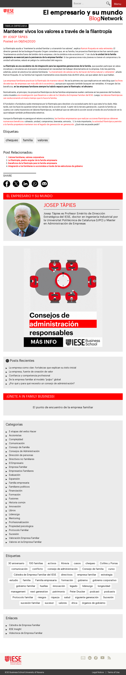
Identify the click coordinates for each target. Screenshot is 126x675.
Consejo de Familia (19, 447)
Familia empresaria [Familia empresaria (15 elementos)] (46, 580)
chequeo (12, 140)
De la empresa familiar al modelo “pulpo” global (35, 380)
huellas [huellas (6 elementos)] (44, 586)
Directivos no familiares (21, 459)
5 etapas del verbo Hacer (22, 431)
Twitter (16, 183)
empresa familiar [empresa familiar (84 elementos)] (86, 575)
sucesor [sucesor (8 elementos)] (49, 603)
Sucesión (14, 534)
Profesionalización (19, 522)
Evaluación (14, 475)
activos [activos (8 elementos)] (52, 563)
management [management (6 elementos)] (18, 591)
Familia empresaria (16, 26)
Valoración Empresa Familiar (24, 538)
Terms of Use (113, 672)
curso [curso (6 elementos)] (111, 569)
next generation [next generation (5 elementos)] (39, 591)
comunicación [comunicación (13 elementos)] (19, 569)
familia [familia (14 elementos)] (27, 580)
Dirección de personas (21, 455)
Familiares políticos (19, 487)
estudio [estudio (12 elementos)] (14, 580)
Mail (44, 183)
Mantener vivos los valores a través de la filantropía (57, 31)
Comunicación (17, 443)
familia (28, 140)
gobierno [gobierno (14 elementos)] (83, 580)
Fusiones (13, 499)
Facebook (6, 183)
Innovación (15, 506)
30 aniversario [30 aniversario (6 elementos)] (16, 563)
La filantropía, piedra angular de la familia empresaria (32, 160)
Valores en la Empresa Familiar (25, 542)
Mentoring (14, 518)
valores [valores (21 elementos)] (63, 603)
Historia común (17, 503)
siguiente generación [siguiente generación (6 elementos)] (86, 597)
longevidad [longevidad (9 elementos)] (104, 586)
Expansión (14, 479)
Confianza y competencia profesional (29, 376)
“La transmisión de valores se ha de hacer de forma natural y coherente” (82, 72)
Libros (12, 510)
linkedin (25, 183)
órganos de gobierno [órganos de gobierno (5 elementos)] (93, 603)
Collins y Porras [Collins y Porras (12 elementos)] (109, 563)
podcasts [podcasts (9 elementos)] (109, 591)
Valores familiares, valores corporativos (26, 157)
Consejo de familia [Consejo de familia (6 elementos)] (93, 569)
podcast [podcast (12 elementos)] (94, 591)
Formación (15, 495)
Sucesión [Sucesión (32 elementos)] (108, 597)
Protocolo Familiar (19, 530)
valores (43, 140)
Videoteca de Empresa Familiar (25, 633)
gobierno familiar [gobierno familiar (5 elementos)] (25, 586)
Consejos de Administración (24, 451)
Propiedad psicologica (21, 526)
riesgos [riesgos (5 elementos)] (42, 597)
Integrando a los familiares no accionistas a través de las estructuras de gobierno (45, 166)
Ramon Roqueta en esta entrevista (97, 48)
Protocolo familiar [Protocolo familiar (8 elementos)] (22, 597)
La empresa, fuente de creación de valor (31, 372)
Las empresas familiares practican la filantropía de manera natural (33, 81)
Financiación (15, 491)
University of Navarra (34, 672)
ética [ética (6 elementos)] (74, 603)
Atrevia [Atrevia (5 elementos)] (65, 563)
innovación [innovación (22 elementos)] (59, 586)
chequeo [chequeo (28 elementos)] (90, 563)
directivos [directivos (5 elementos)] (67, 575)
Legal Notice (98, 672)
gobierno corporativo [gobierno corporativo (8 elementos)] (104, 580)
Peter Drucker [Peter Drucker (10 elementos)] (77, 591)
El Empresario (16, 463)
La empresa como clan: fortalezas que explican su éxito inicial (42, 368)
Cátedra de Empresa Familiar (24, 625)
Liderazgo (14, 514)
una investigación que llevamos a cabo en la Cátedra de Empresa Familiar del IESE (55, 95)
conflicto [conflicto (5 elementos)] (37, 569)
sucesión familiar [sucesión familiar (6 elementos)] (30, 603)
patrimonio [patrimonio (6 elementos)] (59, 591)
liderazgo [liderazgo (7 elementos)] (87, 586)
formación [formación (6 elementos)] (67, 580)
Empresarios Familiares (21, 471)
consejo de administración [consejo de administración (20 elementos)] (63, 569)
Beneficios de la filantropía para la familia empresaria (32, 163)
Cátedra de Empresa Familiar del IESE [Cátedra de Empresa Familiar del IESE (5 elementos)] (35, 575)
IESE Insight (15, 629)
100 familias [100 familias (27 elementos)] (36, 563)
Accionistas (15, 435)
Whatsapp (35, 183)
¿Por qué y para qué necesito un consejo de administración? (42, 383)
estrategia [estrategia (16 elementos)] (106, 575)
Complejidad (16, 439)
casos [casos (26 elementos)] (77, 563)
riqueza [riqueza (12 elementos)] (55, 597)
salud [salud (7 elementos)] (67, 597)
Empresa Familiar (18, 467)
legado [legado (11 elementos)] (73, 586)
